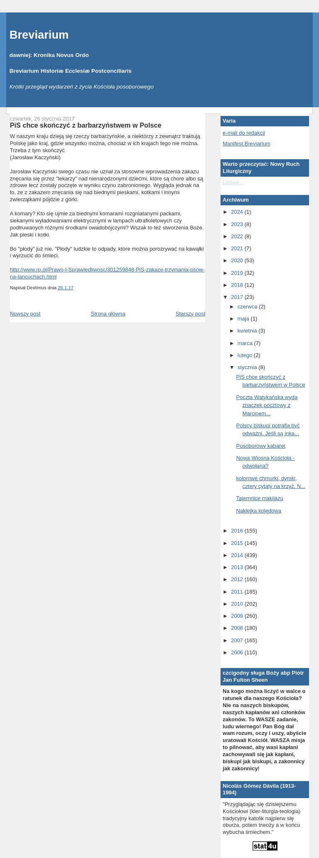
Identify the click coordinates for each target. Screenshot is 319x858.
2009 (238, 616)
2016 (238, 531)
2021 (238, 248)
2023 (238, 224)
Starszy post (191, 314)
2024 (238, 212)
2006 (238, 652)
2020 (238, 260)
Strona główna (108, 314)
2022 (238, 236)
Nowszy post (25, 314)
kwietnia (248, 331)
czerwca (248, 306)
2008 (238, 628)
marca (246, 343)
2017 (238, 297)
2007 (238, 640)
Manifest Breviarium (246, 144)
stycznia (248, 367)
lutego (246, 355)
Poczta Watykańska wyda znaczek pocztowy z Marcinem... (267, 405)
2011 (238, 592)
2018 (238, 285)
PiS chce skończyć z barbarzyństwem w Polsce (86, 125)
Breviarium (39, 34)
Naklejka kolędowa (258, 511)
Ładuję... (233, 182)
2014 (238, 555)
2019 (238, 273)
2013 (238, 567)
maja (244, 319)
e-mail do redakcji (244, 133)
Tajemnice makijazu (259, 498)
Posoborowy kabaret (261, 446)
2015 (238, 543)
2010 (238, 604)
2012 (238, 579)
